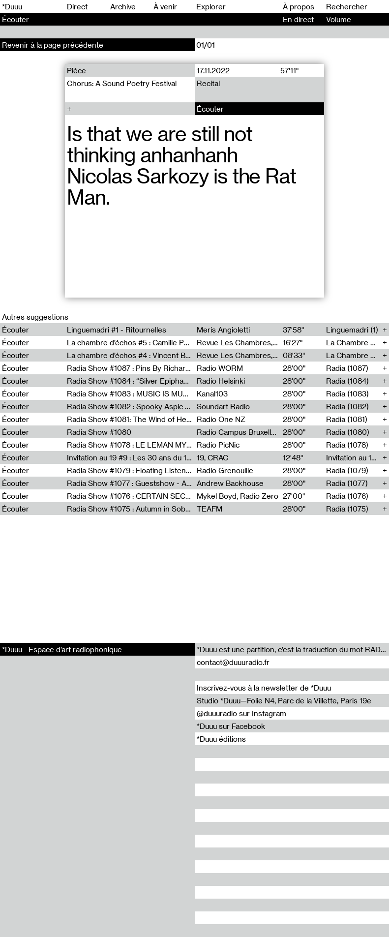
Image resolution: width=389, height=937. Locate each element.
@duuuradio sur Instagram (241, 713)
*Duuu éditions (221, 738)
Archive (123, 6)
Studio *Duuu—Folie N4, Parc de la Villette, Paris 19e (284, 700)
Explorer (211, 6)
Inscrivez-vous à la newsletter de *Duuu (264, 687)
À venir (165, 6)
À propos (298, 6)
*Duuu (12, 6)
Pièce (76, 70)
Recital (207, 83)
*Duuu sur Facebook (231, 726)
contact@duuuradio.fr (233, 662)
